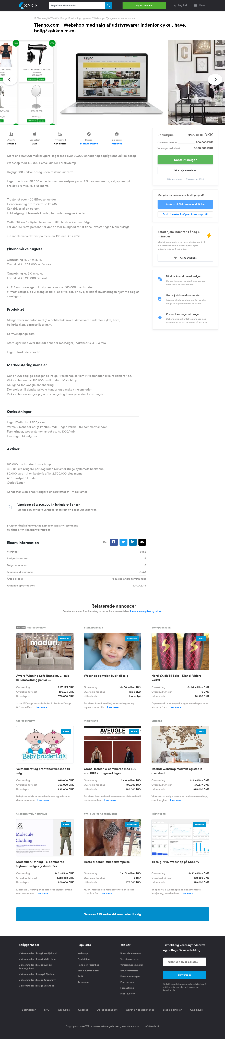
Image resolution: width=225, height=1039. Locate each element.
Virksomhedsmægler (131, 965)
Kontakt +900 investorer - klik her (185, 204)
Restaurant (83, 982)
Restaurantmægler (130, 976)
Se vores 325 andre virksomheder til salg (112, 914)
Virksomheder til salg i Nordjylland (38, 953)
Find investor (127, 993)
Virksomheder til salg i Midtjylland (37, 959)
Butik (80, 976)
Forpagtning (127, 988)
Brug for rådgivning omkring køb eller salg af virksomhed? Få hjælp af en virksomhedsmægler (42, 527)
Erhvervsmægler (129, 970)
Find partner (127, 982)
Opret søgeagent (107, 1010)
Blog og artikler (172, 1010)
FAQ (47, 1010)
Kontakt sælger (185, 160)
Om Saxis (64, 1010)
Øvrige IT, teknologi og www (75, 18)
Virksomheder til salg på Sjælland (37, 974)
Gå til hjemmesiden (185, 170)
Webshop (98, 18)
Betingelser (29, 1010)
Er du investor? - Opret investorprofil (185, 214)
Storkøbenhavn (89, 143)
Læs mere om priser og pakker (146, 611)
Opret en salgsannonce (140, 1010)
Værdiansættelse (129, 959)
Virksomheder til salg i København (37, 980)
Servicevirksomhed (88, 970)
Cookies (83, 1010)
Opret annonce (144, 5)
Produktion (84, 959)
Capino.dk (196, 1010)
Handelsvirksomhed (88, 965)
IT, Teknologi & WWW (45, 18)
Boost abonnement (130, 953)
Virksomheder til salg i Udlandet (36, 985)
